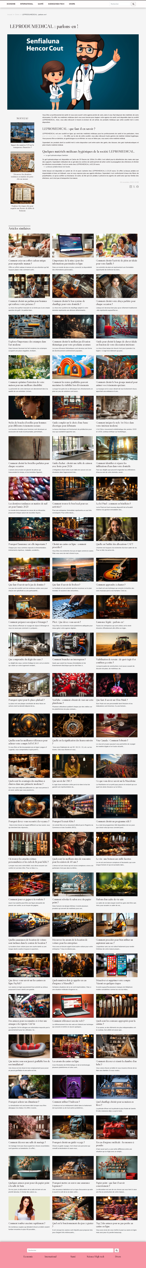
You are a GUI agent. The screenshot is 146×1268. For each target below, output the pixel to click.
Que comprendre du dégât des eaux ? (26, 659)
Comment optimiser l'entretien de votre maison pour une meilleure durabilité (26, 384)
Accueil (9, 14)
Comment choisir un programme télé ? (113, 821)
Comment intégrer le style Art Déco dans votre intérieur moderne (115, 424)
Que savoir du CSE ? (62, 780)
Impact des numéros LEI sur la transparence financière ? (22, 146)
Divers (72, 4)
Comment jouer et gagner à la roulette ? (27, 899)
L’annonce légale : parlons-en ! (110, 622)
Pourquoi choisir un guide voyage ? (68, 1142)
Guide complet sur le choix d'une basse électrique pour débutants (70, 424)
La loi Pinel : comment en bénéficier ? (113, 503)
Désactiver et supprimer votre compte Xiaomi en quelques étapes (113, 982)
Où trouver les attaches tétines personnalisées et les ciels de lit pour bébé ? (29, 860)
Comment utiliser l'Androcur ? (66, 1101)
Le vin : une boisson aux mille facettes (113, 858)
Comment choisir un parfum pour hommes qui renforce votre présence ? (28, 303)
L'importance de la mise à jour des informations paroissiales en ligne (67, 262)
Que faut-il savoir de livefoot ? (66, 584)
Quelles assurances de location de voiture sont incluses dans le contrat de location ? (28, 941)
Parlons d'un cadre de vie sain (109, 899)
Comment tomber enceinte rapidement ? (27, 1223)
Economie (11, 4)
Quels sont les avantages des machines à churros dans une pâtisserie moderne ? (27, 782)
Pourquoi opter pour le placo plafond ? (27, 699)
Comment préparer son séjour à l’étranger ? (28, 622)
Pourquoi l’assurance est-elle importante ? (28, 544)
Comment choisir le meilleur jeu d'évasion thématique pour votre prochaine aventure (71, 343)
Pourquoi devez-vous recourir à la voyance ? (29, 821)
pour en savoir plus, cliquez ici (52, 136)
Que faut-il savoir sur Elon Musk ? (112, 699)
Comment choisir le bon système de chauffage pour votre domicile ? (68, 303)
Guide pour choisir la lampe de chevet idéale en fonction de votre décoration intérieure (116, 343)
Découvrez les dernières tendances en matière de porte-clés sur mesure (22, 176)
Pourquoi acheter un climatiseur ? (24, 1101)
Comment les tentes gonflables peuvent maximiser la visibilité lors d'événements (70, 384)
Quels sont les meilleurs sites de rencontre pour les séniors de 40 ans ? (71, 860)
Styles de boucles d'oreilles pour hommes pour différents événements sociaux (27, 424)
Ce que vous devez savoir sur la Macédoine (116, 780)
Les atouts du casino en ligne (65, 1061)
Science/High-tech (56, 4)
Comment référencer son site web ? (68, 1020)
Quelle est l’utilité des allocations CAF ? (114, 544)
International (26, 4)
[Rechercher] (119, 4)
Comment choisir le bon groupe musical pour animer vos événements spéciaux (116, 384)
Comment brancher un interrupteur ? (69, 659)
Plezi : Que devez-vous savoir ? (66, 622)
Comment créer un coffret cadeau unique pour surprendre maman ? (27, 262)
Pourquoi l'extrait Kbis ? (63, 821)
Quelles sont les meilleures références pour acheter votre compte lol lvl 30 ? (28, 742)
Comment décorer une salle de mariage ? (27, 1142)
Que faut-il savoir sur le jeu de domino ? (27, 584)
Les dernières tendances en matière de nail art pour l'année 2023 (28, 505)
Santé (40, 4)
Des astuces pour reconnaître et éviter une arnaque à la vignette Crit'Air (28, 1022)
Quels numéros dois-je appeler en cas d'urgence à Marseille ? (69, 982)
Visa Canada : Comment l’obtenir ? (112, 740)
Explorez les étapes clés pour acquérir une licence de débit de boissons (22, 208)
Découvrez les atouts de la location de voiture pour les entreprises (69, 941)
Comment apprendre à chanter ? (110, 584)
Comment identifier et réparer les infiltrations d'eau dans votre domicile (113, 465)
